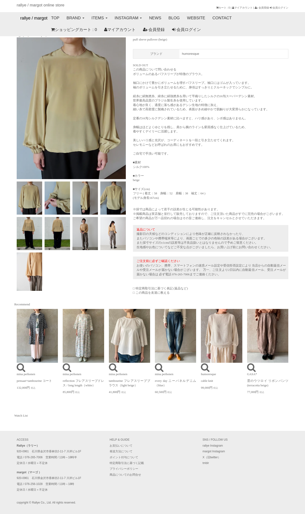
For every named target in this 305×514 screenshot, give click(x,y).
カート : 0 (223, 7)
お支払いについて (121, 445)
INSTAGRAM (128, 18)
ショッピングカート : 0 (40, 30)
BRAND (75, 18)
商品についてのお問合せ (125, 474)
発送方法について (121, 451)
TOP (55, 18)
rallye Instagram (213, 445)
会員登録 (262, 7)
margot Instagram (214, 451)
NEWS (155, 18)
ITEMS (99, 18)
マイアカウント (242, 7)
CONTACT (221, 18)
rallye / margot (33, 18)
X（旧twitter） (212, 457)
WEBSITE (195, 18)
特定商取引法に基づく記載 (127, 463)
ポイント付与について (124, 457)
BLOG (173, 18)
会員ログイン (279, 7)
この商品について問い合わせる (154, 69)
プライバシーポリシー (124, 468)
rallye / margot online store (40, 5)
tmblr (206, 463)
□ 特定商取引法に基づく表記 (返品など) (160, 288)
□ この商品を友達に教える (151, 292)
